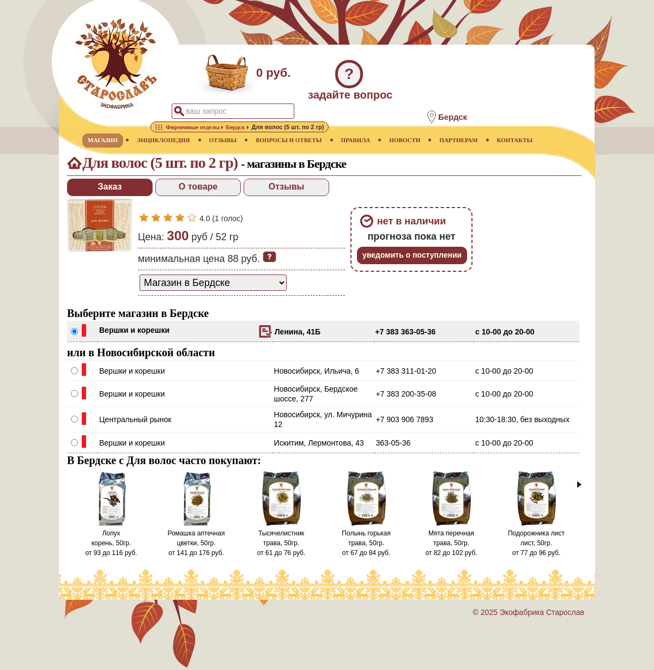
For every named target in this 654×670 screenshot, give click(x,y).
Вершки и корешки (134, 330)
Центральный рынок (135, 419)
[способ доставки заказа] (213, 283)
